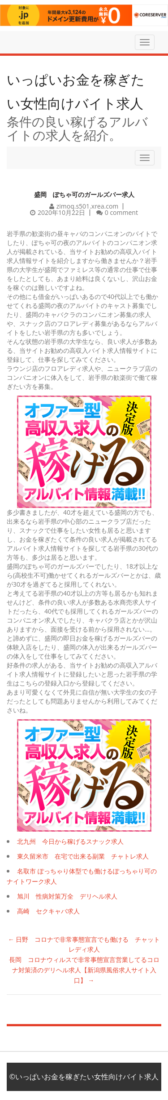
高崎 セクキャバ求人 (48, 911)
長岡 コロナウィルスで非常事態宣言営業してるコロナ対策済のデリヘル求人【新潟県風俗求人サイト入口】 (84, 969)
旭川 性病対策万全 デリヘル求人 (67, 896)
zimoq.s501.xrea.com (87, 206)
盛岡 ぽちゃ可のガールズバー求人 (84, 194)
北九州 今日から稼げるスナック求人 (70, 841)
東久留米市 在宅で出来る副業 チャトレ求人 (83, 856)
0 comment (121, 212)
